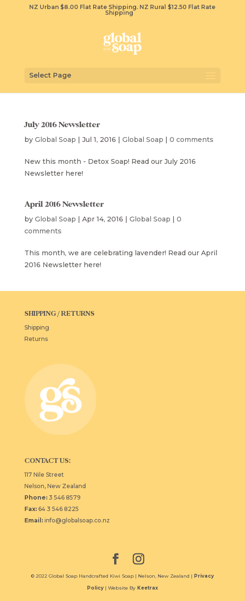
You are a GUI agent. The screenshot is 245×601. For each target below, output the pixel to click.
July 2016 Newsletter (62, 125)
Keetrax (147, 588)
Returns (36, 338)
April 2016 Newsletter (64, 204)
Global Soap (55, 139)
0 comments (191, 139)
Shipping (36, 327)
